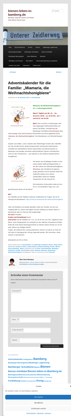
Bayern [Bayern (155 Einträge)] (37, 367)
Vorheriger (12, 72)
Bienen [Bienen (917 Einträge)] (45, 366)
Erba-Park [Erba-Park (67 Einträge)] (36, 377)
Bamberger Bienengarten (16, 56)
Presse (38, 47)
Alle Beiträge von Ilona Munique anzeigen (32, 264)
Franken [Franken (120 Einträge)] (24, 381)
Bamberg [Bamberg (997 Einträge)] (40, 359)
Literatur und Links (14, 65)
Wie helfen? (29, 61)
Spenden (42, 56)
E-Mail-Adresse (17, 329)
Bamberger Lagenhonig (50, 47)
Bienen (51, 244)
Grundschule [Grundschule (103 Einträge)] (31, 381)
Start (10, 47)
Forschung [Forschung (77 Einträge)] (49, 377)
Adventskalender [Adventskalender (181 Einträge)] (15, 359)
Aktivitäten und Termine (16, 61)
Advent (38, 248)
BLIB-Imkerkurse (20, 47)
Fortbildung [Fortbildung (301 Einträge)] (14, 381)
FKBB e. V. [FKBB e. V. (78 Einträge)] (42, 377)
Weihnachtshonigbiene (15, 252)
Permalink (52, 252)
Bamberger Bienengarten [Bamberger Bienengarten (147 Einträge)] (18, 363)
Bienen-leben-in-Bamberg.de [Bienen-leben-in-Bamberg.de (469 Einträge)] (45, 371)
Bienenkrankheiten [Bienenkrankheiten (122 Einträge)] (30, 375)
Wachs (22, 248)
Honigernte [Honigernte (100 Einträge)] (47, 381)
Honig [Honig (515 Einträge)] (40, 380)
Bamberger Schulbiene (31, 52)
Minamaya (44, 250)
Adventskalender (46, 248)
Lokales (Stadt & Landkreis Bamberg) (38, 246)
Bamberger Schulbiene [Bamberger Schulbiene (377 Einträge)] (21, 367)
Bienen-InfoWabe (47, 52)
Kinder (32, 250)
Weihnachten (52, 250)
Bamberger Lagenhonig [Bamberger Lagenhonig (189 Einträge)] (38, 363)
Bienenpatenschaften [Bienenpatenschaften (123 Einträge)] (16, 377)
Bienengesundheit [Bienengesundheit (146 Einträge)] (15, 375)
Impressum (48, 413)
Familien (18, 250)
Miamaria (37, 250)
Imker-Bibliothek (32, 56)
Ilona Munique (36, 97)
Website (14, 340)
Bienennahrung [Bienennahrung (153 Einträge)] (43, 375)
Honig (55, 244)
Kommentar (16, 290)
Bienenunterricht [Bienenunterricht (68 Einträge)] (28, 377)
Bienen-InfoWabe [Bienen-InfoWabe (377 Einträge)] (17, 371)
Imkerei (60, 244)
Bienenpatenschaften (15, 52)
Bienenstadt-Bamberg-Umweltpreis (46, 61)
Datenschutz (40, 413)
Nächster (59, 72)
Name (15, 319)
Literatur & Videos (21, 246)
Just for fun (11, 246)
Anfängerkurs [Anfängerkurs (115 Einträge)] (28, 359)
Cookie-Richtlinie (31, 413)
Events (30, 47)
